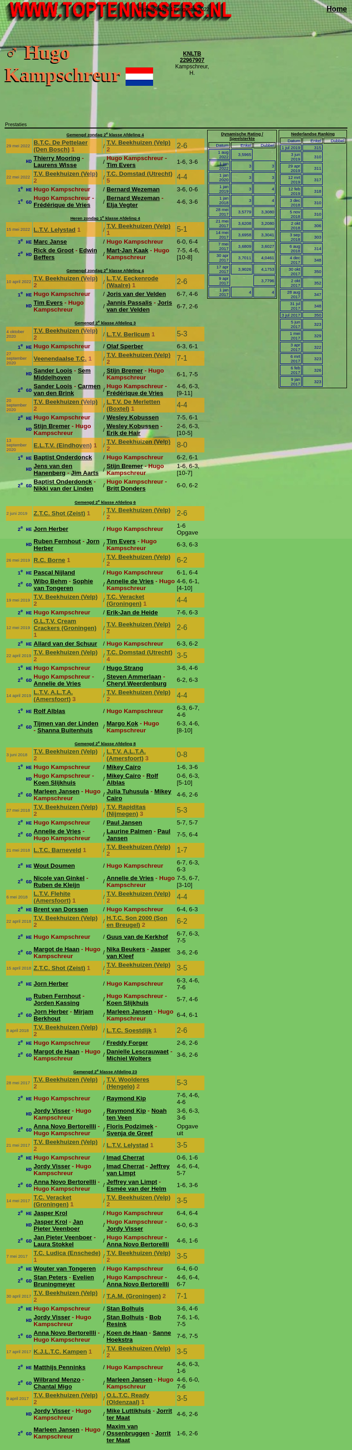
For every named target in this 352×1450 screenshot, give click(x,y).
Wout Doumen (54, 865)
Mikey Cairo (123, 767)
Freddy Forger (127, 1042)
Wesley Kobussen (132, 417)
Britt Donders (125, 488)
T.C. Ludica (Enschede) (66, 1252)
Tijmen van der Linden (65, 723)
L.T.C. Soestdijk (129, 1030)
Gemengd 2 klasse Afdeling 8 (105, 744)
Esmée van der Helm (136, 1188)
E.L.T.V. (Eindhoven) (62, 445)
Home (337, 9)
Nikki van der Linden (63, 488)
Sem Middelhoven (61, 374)
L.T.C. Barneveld (57, 850)
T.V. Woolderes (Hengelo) (127, 1083)
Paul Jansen (124, 822)
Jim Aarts (85, 472)
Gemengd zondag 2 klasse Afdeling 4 (105, 135)
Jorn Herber (50, 528)
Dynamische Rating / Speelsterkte (242, 136)
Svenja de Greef (129, 1133)
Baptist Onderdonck (62, 457)
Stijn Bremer (124, 370)
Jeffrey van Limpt (131, 1181)
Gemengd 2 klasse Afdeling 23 (105, 1072)
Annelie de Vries (130, 581)
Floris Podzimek (129, 1126)
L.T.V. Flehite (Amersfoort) (52, 897)
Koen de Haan (126, 1332)
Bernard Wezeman (133, 189)
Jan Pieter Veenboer (58, 1225)
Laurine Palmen (129, 831)
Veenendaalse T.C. (60, 358)
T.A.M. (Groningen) (133, 1296)
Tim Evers (120, 165)
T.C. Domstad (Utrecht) (139, 173)
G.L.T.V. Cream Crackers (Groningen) (64, 624)
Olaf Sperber (124, 346)
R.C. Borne (49, 560)
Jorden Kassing (56, 1002)
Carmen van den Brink (66, 389)
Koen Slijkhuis (54, 782)
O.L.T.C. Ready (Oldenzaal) (127, 1398)
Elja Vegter (122, 204)
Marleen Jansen (56, 791)
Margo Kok (122, 723)
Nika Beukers (125, 949)
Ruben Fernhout (57, 541)
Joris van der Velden (136, 293)
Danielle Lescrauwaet (137, 1051)
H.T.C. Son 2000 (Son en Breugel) (136, 921)
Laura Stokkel (53, 1244)
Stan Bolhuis (124, 1308)
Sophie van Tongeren (63, 584)
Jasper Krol (50, 1213)
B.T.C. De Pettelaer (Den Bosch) (60, 146)
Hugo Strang (124, 667)
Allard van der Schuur (65, 643)
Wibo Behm (50, 581)
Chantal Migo (52, 1386)
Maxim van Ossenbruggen (127, 1430)
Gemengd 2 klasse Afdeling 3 (105, 323)
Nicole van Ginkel (58, 878)
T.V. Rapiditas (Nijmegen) (125, 810)
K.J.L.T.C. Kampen (60, 1351)
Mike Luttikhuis (128, 1410)
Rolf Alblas (49, 711)
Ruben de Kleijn (56, 884)
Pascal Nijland (54, 572)
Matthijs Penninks (59, 1367)
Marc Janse (50, 241)
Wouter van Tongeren (64, 1268)
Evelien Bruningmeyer (63, 1281)
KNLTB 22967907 (192, 56)
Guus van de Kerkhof (137, 936)
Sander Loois (52, 370)
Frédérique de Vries (61, 204)
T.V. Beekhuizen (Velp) (138, 142)
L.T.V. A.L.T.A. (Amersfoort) (53, 696)
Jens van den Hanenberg (52, 469)
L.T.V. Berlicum (127, 334)
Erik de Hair (123, 432)
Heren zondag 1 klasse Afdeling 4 (105, 218)
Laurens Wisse (55, 165)
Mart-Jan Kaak (127, 250)
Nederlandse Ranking (313, 134)
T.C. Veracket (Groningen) (125, 600)
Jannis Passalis (129, 302)
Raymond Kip (126, 1098)
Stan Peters (50, 1277)
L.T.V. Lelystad (54, 229)
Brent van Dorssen (60, 909)
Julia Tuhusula (127, 791)
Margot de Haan (56, 949)
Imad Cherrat (125, 1157)
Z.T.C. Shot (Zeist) (59, 513)
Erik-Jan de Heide (132, 612)
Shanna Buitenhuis (65, 730)
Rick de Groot (53, 250)
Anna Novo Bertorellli (64, 1126)
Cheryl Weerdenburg (136, 683)
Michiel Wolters (128, 1058)
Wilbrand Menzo (56, 1379)
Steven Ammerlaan (133, 676)
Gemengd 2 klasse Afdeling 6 (105, 502)
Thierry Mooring (56, 158)
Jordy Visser (51, 1110)
